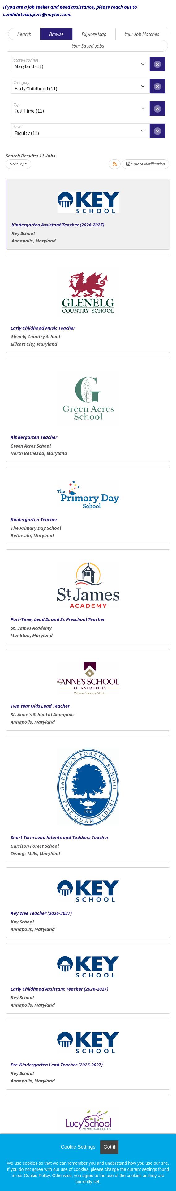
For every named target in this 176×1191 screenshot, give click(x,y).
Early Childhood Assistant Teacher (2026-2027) (59, 989)
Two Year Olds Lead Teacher (40, 706)
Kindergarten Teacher (34, 437)
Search (24, 34)
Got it (109, 1147)
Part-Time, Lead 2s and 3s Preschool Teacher (58, 619)
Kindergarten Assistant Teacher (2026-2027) (57, 224)
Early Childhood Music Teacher (43, 328)
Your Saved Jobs (88, 46)
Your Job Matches (142, 34)
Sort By (17, 164)
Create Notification (145, 164)
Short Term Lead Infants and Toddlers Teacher (60, 837)
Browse (56, 34)
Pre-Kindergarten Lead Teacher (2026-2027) (57, 1064)
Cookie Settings (78, 1147)
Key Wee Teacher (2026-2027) (41, 913)
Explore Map (94, 34)
